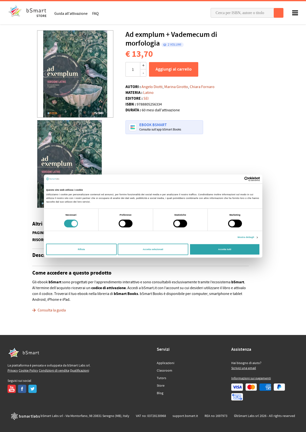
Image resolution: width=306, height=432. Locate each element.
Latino (148, 92)
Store (161, 385)
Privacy (13, 370)
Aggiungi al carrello (174, 69)
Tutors (161, 378)
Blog (160, 393)
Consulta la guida (52, 310)
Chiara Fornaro (202, 86)
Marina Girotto (176, 86)
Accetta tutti (224, 249)
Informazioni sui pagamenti (251, 378)
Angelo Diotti (152, 86)
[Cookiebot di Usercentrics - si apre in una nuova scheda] (238, 179)
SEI (146, 98)
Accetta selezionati (153, 249)
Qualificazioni (79, 370)
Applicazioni (165, 363)
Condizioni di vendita (54, 370)
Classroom (164, 370)
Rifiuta (81, 249)
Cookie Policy (28, 370)
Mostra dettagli (246, 237)
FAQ (95, 13)
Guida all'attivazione (71, 13)
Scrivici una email (243, 368)
